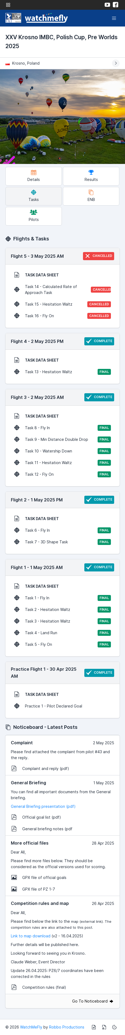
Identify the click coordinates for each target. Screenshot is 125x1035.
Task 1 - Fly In (62, 598)
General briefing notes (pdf (41, 828)
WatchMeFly (31, 1027)
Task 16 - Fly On (62, 316)
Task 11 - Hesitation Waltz (62, 463)
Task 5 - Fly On (62, 644)
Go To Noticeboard (93, 1001)
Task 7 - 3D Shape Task (62, 542)
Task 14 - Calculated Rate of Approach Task (63, 289)
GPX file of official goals (38, 877)
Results (91, 176)
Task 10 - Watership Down (62, 451)
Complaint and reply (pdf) (40, 768)
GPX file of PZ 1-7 (33, 889)
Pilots (34, 216)
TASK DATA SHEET (36, 274)
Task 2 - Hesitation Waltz (62, 610)
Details (33, 176)
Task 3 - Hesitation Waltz (62, 621)
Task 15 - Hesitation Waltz (62, 304)
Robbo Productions (66, 1027)
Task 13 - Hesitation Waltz (62, 372)
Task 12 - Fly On (62, 474)
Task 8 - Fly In (62, 428)
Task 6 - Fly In (62, 530)
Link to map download (30, 936)
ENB (91, 196)
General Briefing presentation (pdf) (43, 806)
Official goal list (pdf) (36, 817)
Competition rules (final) (38, 987)
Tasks (33, 196)
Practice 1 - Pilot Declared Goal (48, 706)
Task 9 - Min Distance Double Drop (62, 439)
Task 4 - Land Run (62, 633)
